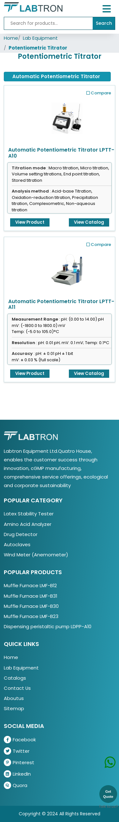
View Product (29, 222)
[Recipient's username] (48, 23)
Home (11, 38)
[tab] (57, 76)
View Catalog (89, 222)
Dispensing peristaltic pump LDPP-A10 (47, 626)
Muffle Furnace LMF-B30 (31, 606)
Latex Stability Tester (29, 513)
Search (104, 23)
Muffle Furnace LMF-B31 (30, 596)
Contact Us (17, 688)
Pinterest (19, 762)
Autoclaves (17, 544)
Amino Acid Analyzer (27, 524)
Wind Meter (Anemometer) (36, 554)
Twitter (17, 751)
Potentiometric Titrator (38, 47)
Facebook (20, 739)
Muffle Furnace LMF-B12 (30, 585)
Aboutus (14, 698)
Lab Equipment (40, 38)
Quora (15, 785)
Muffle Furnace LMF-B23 (31, 616)
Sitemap (14, 708)
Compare (98, 93)
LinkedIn (17, 774)
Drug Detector (20, 534)
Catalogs (15, 678)
